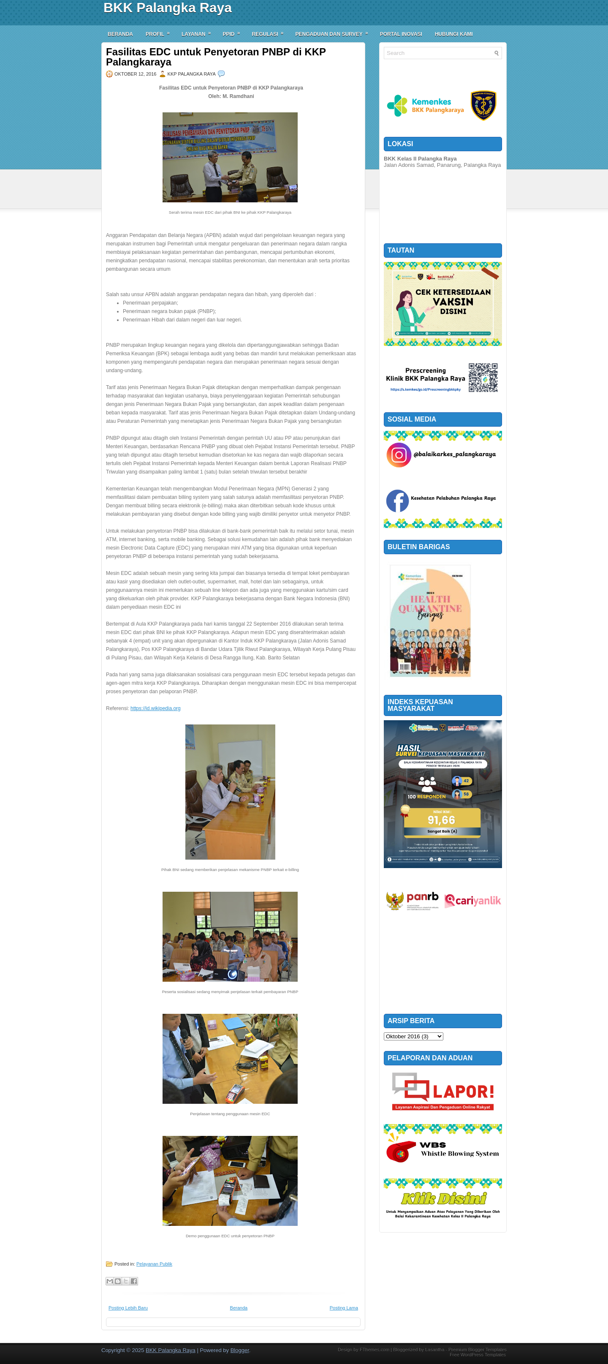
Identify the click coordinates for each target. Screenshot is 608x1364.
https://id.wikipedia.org (155, 708)
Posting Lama (344, 1307)
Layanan (199, 31)
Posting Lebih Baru (128, 1307)
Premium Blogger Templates (477, 1349)
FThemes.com (374, 1349)
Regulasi (270, 31)
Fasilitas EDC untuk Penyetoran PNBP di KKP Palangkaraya (216, 57)
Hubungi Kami (454, 34)
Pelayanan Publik (154, 1263)
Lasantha (434, 1349)
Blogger (240, 1350)
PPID (234, 31)
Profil (160, 31)
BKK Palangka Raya (167, 7)
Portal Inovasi (401, 34)
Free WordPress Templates (478, 1354)
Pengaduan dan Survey (335, 31)
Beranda (120, 34)
